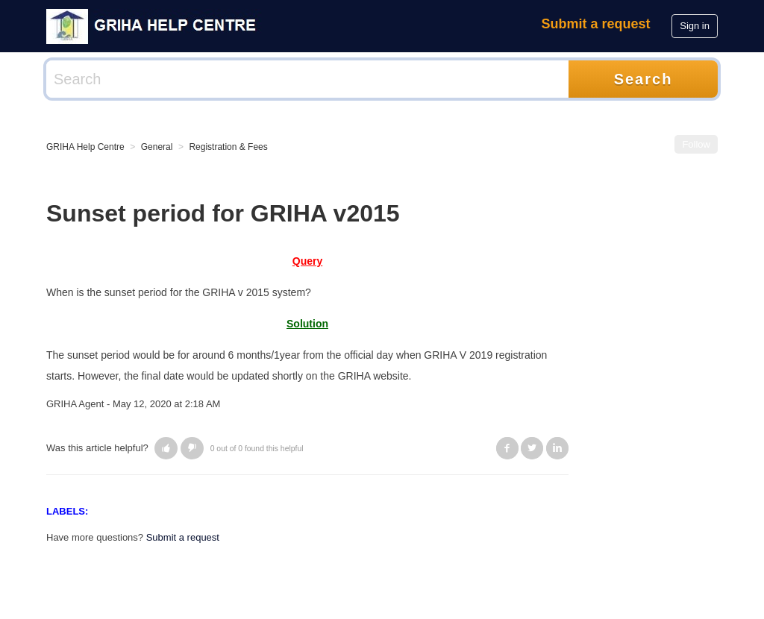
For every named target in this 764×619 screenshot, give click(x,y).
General (157, 147)
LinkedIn (557, 448)
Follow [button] (696, 144)
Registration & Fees (228, 147)
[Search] (307, 79)
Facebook (507, 448)
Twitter (532, 448)
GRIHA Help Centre (85, 147)
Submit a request (596, 23)
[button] (166, 448)
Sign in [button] (695, 25)
